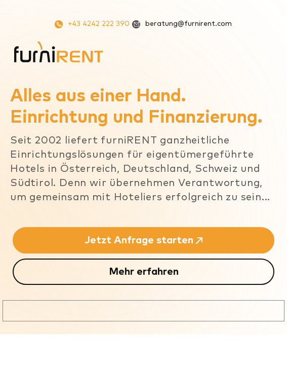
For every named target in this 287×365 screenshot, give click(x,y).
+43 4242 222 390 (92, 24)
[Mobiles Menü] (265, 51)
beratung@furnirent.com (182, 24)
